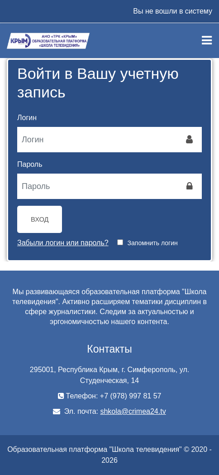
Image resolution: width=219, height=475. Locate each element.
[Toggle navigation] (206, 40)
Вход (39, 219)
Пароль (30, 164)
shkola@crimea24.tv (133, 411)
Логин (27, 117)
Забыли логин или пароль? (63, 243)
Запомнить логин (153, 243)
